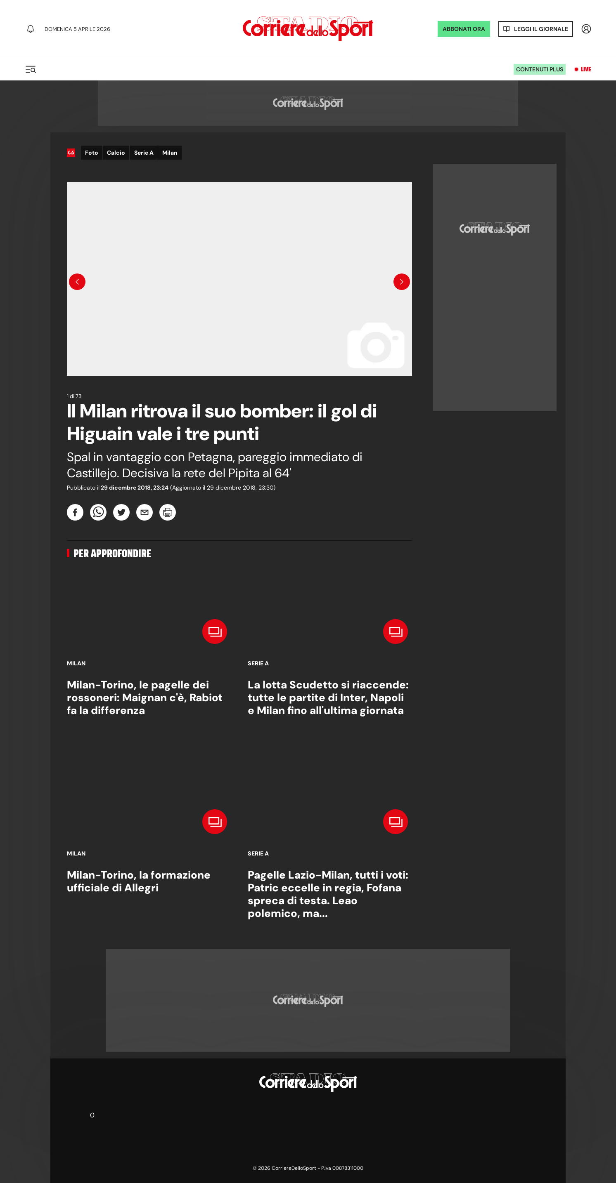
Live (586, 69)
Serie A (144, 152)
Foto (91, 152)
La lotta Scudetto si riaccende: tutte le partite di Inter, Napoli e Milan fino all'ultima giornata (328, 697)
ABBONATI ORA (464, 29)
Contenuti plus (539, 69)
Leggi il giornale (541, 29)
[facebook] (75, 512)
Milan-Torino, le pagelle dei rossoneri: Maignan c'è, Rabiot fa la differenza (145, 697)
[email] (144, 512)
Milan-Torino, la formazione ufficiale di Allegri (139, 881)
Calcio (116, 152)
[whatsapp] (98, 512)
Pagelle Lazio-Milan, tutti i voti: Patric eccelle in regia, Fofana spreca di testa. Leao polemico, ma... (328, 894)
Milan (170, 152)
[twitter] (121, 512)
